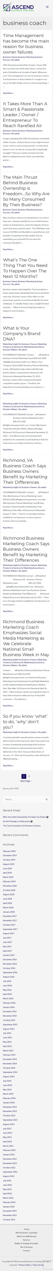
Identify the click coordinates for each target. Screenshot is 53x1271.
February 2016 (9, 1003)
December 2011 (10, 1211)
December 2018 (10, 886)
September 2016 (10, 972)
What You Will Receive (26, 1236)
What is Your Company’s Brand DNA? (21, 333)
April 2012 (7, 1193)
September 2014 (10, 1072)
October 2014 (9, 1068)
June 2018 (7, 899)
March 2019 (8, 877)
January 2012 (9, 1206)
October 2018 (9, 890)
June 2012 (7, 1185)
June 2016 (7, 985)
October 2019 (9, 860)
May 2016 (7, 990)
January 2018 (9, 912)
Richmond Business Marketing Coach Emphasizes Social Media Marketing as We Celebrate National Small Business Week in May (26, 638)
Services (26, 1240)
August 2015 (8, 1029)
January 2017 (9, 955)
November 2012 (10, 1163)
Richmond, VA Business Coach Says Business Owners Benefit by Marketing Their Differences (25, 471)
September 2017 (10, 929)
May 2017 (7, 946)
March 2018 (8, 907)
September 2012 (10, 1172)
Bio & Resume (26, 1247)
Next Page (26, 781)
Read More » (8, 93)
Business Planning (26, 57)
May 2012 (7, 1189)
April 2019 (7, 872)
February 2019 (9, 881)
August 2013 (8, 1124)
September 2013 (10, 1120)
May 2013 (7, 1137)
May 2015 (7, 1042)
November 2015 (10, 1016)
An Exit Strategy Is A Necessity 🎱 (18, 821)
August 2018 (8, 894)
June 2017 (7, 942)
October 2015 (9, 1020)
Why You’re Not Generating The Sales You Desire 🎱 (25, 817)
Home (26, 1229)
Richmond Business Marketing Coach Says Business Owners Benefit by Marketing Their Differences (26, 549)
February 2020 (9, 851)
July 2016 (7, 981)
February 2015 (9, 1055)
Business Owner (10, 57)
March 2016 (8, 998)
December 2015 (10, 1011)
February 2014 (9, 1098)
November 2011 (10, 1215)
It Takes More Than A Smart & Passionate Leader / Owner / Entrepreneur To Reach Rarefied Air (25, 114)
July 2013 (7, 1128)
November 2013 (10, 1111)
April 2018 (7, 903)
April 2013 (7, 1141)
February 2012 (9, 1202)
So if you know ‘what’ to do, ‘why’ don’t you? (25, 722)
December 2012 (10, 1159)
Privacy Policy (25, 1265)
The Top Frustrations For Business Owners (22, 825)
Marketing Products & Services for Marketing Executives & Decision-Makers (25, 347)
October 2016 (9, 968)
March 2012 (8, 1198)
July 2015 (7, 1033)
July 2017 (7, 938)
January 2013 (9, 1154)
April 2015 (7, 1046)
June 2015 (7, 1037)
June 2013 (7, 1133)
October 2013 (9, 1115)
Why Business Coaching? (26, 1232)
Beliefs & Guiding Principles (26, 1243)
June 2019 (7, 868)
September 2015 (10, 1024)
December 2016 (10, 959)
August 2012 (8, 1176)
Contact (26, 1250)
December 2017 (10, 916)
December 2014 (10, 1059)
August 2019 (8, 864)
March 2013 (8, 1146)
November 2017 (10, 920)
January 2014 (9, 1102)
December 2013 (10, 1107)
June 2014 (7, 1085)
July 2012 (7, 1180)
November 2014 (10, 1063)
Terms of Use (38, 1265)
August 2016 (8, 977)
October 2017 (9, 925)
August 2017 (8, 933)
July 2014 (7, 1081)
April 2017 (7, 951)
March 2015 (8, 1050)
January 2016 (9, 1007)
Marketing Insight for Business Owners (20, 344)
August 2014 (8, 1076)
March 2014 (8, 1094)
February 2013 (9, 1150)
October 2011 (9, 1219)
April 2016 (7, 994)
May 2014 (7, 1089)
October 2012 (9, 1167)
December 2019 (10, 855)
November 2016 (10, 964)
